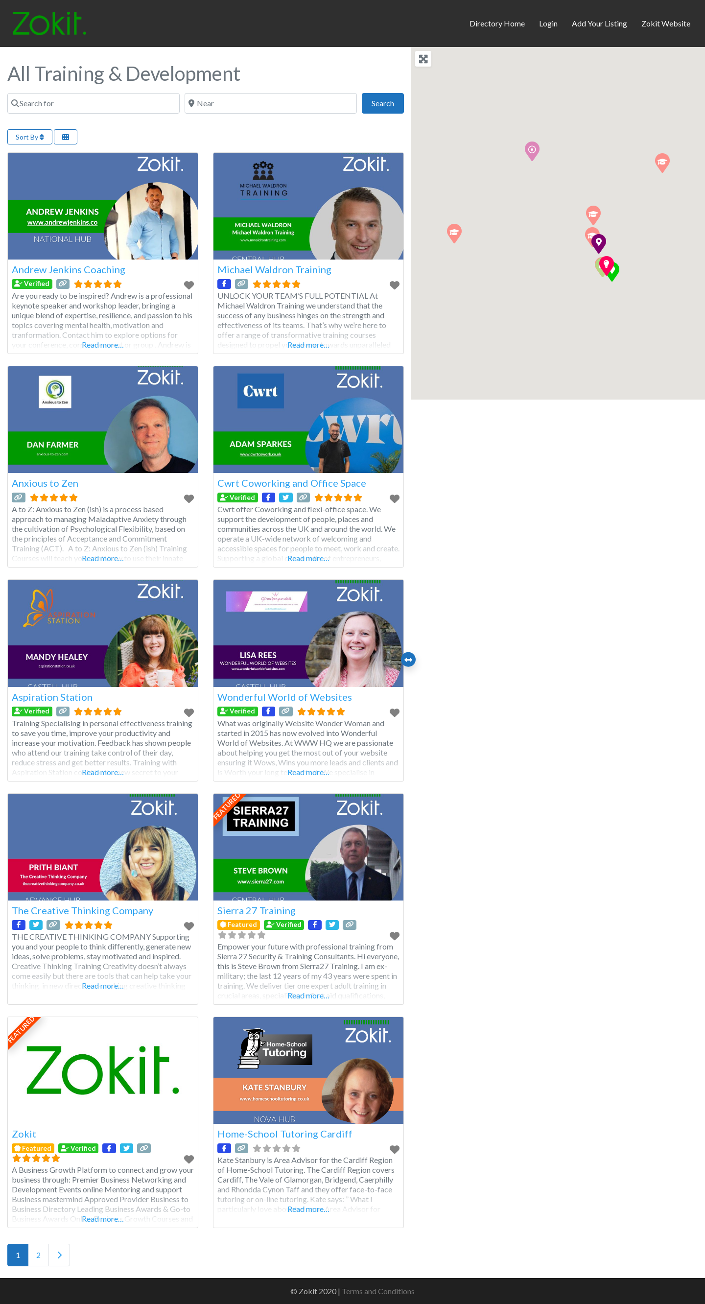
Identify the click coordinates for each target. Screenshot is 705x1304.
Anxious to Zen (45, 483)
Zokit (24, 1133)
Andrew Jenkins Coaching (68, 269)
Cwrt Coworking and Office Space (291, 483)
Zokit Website (665, 23)
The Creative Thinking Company (82, 910)
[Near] (271, 103)
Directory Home (497, 23)
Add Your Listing (599, 23)
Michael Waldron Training (274, 269)
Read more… (103, 344)
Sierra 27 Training (256, 910)
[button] (454, 233)
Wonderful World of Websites (284, 697)
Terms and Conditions (378, 1291)
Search (388, 102)
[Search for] (93, 103)
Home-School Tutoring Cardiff (284, 1133)
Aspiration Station (52, 697)
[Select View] (65, 136)
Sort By (30, 137)
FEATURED (227, 806)
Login (548, 23)
